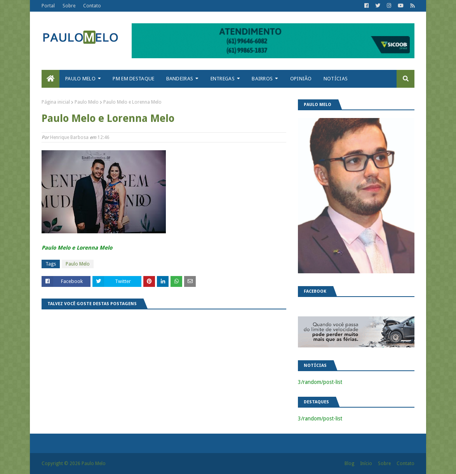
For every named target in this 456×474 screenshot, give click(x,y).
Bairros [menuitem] (262, 79)
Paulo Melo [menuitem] (80, 79)
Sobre (69, 6)
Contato (92, 6)
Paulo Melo (87, 102)
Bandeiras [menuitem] (179, 79)
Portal (48, 6)
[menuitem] (50, 79)
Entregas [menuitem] (223, 79)
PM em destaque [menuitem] (133, 79)
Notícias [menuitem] (336, 79)
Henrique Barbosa (69, 137)
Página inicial (56, 102)
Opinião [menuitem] (301, 79)
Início (366, 463)
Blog (349, 463)
